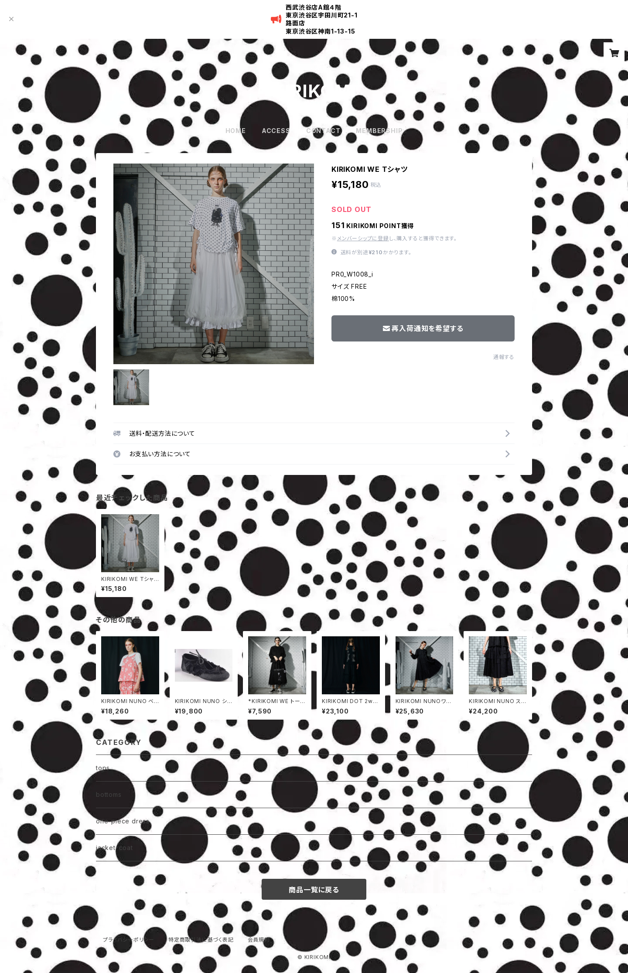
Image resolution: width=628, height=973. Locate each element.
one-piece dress (123, 821)
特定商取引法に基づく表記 (201, 939)
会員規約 (259, 939)
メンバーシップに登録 (363, 238)
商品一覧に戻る (314, 889)
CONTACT (323, 130)
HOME (235, 130)
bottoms (109, 794)
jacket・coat (114, 847)
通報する (504, 357)
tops (103, 768)
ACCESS (276, 130)
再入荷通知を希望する (423, 328)
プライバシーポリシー (128, 939)
